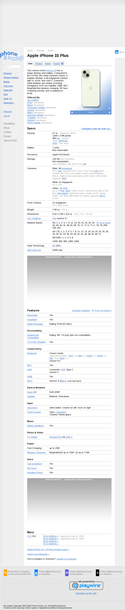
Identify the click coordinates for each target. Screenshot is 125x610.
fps (62, 190)
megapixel (67, 168)
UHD (65, 188)
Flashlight (32, 319)
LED (96, 171)
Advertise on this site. (86, 593)
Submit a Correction (66, 559)
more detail (104, 222)
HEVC (102, 196)
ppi (58, 138)
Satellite (31, 396)
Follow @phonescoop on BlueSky (50, 572)
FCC (29, 536)
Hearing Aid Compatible (33, 336)
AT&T (30, 102)
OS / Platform (34, 218)
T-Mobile (31, 117)
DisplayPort (55, 437)
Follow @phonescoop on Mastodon (80, 572)
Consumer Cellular (36, 107)
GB (84, 164)
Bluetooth (31, 353)
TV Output (32, 437)
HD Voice (32, 468)
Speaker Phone (35, 472)
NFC (29, 365)
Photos (38, 63)
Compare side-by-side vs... (96, 128)
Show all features (103, 310)
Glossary (9, 103)
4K (61, 188)
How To (8, 98)
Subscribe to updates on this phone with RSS (19, 572)
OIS (60, 171)
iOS (6, 94)
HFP (71, 356)
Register (8, 111)
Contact (7, 132)
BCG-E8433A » (51, 541)
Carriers (8, 86)
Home (30, 50)
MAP (62, 358)
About (6, 127)
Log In (7, 116)
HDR (54, 143)
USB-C (69, 437)
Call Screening (34, 463)
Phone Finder (11, 77)
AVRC (100, 356)
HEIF (64, 178)
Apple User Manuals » (38, 554)
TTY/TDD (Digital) (36, 342)
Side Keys (32, 407)
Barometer (32, 315)
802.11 (64, 381)
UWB (29, 376)
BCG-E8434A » (51, 538)
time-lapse (63, 193)
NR (53, 245)
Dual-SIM (32, 392)
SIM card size (34, 250)
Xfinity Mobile (33, 122)
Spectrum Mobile (35, 115)
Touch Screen (34, 412)
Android (8, 90)
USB (29, 369)
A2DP (90, 356)
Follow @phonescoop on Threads (111, 572)
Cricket (30, 110)
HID (51, 358)
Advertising (9, 123)
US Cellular (32, 100)
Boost (30, 105)
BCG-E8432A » (51, 543)
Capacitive (60, 412)
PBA (80, 356)
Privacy (7, 136)
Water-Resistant (35, 324)
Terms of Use (10, 140)
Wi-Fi (29, 381)
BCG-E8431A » (51, 536)
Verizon (31, 120)
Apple (51, 50)
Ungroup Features (81, 310)
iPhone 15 (51, 70)
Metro (30, 112)
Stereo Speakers (35, 425)
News (7, 82)
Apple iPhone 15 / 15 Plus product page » (48, 549)
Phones (8, 73)
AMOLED (63, 140)
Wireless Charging (36, 452)
